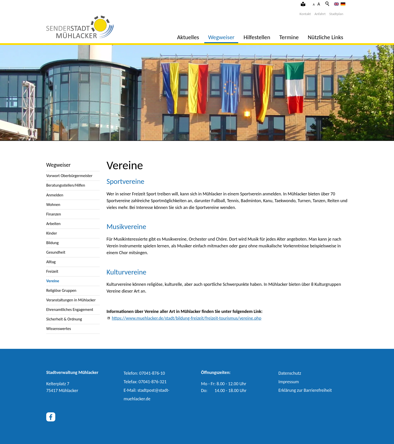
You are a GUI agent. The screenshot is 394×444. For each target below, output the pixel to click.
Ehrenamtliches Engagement (69, 309)
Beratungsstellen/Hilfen (65, 185)
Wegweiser (221, 37)
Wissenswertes (58, 328)
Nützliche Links (325, 37)
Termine (289, 37)
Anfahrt (320, 14)
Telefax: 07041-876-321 (145, 381)
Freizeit (52, 271)
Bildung (52, 242)
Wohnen (53, 204)
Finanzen (53, 214)
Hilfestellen (256, 37)
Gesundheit (55, 252)
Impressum (288, 381)
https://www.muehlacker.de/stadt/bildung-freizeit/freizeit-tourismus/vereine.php (186, 318)
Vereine (52, 281)
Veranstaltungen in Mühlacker (71, 300)
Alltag (51, 261)
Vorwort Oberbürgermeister (69, 175)
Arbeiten (53, 223)
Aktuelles (188, 37)
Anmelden (54, 195)
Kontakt (305, 14)
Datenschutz (289, 373)
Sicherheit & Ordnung (64, 319)
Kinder (51, 233)
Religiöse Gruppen (61, 290)
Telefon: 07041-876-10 (144, 373)
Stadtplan (336, 14)
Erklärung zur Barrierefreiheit (305, 390)
